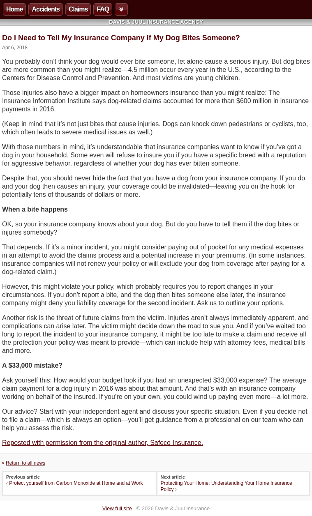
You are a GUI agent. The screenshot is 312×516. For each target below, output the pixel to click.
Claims (78, 9)
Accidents (45, 9)
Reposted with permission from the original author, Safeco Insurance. (102, 442)
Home (14, 9)
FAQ (103, 9)
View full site (117, 508)
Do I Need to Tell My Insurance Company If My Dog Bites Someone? (121, 38)
